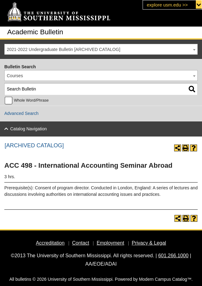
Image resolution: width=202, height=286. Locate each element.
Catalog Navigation (28, 128)
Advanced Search (21, 113)
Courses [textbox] (15, 75)
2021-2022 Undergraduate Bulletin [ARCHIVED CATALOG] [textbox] (63, 49)
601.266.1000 (173, 255)
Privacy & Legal (149, 243)
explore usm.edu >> (167, 4)
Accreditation (50, 243)
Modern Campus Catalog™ (165, 279)
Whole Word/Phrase (31, 100)
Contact (80, 243)
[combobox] (101, 49)
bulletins (23, 279)
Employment (110, 243)
